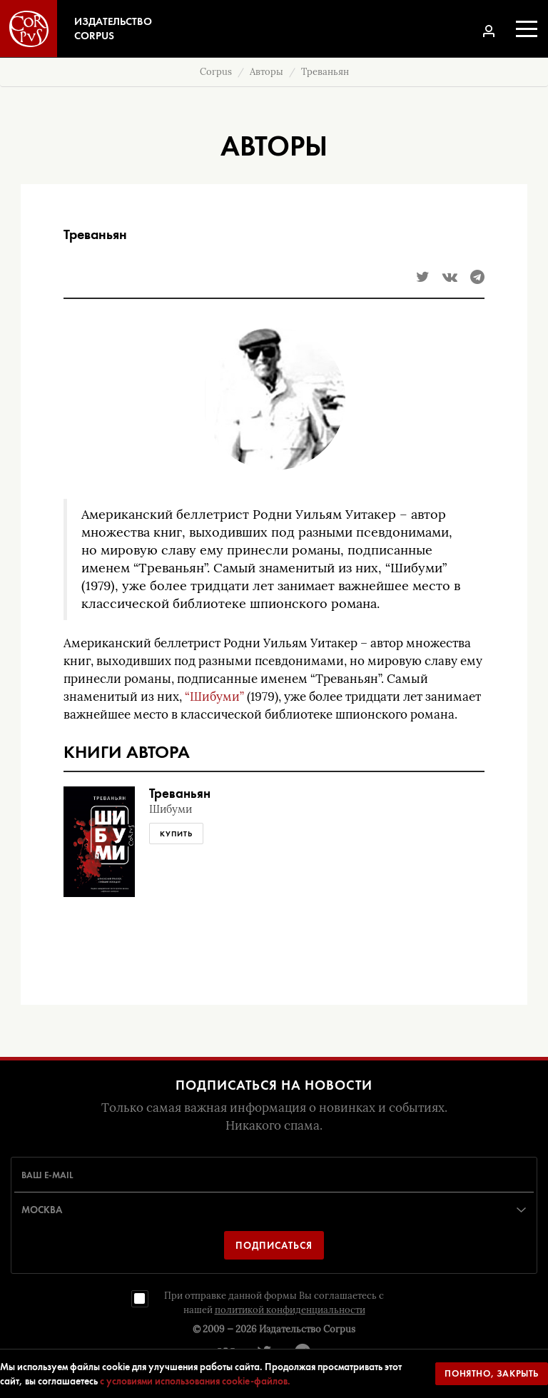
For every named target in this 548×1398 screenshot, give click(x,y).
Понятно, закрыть (492, 1373)
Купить (176, 834)
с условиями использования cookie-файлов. (195, 1380)
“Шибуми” (214, 696)
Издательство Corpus (307, 1329)
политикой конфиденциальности (290, 1310)
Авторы (266, 71)
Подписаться (274, 1245)
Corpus (216, 71)
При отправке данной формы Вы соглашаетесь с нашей (274, 1302)
